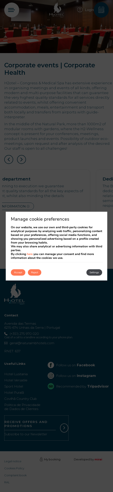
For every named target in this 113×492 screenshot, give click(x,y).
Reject (34, 272)
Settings (94, 272)
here (30, 254)
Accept (18, 272)
